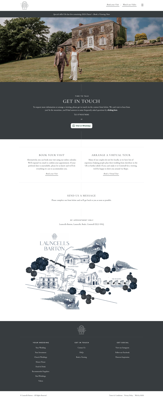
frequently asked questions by (101, 110)
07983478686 (83, 115)
